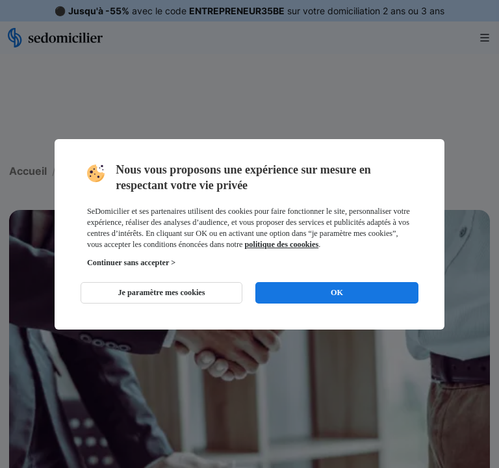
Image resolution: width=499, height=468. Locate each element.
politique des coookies (282, 244)
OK (337, 292)
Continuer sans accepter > (131, 262)
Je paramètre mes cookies (161, 292)
